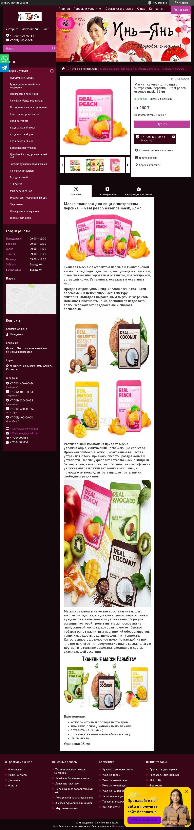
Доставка (14, 780)
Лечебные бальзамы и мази (26, 100)
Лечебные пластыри (22, 170)
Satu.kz (114, 822)
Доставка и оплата (119, 9)
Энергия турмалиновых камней (28, 164)
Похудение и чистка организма (29, 107)
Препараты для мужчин (24, 211)
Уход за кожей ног (21, 141)
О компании (15, 769)
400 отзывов (160, 2)
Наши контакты (17, 775)
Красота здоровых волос (25, 114)
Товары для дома (20, 218)
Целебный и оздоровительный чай (28, 156)
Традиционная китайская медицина (25, 86)
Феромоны (16, 204)
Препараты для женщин (24, 94)
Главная (64, 9)
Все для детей (19, 177)
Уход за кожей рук (21, 134)
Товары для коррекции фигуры (28, 197)
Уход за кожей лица (84, 68)
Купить (162, 124)
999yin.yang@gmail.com (24, 433)
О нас (141, 9)
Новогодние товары (22, 77)
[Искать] (52, 48)
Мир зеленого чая (21, 191)
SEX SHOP (16, 184)
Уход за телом (19, 121)
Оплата (12, 785)
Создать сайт (8, 2)
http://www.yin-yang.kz (24, 428)
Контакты (156, 9)
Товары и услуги (85, 9)
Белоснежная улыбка (23, 147)
